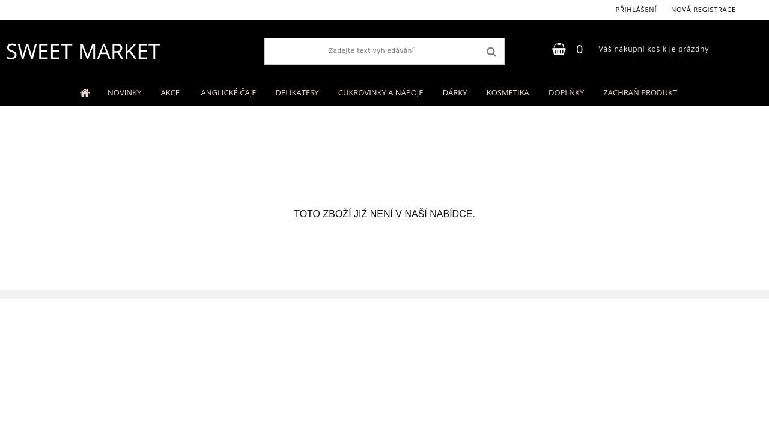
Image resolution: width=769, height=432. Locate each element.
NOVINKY (124, 92)
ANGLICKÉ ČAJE (229, 92)
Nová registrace (703, 9)
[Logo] (82, 51)
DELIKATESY (297, 92)
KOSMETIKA (508, 92)
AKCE (170, 92)
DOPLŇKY (566, 92)
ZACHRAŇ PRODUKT (640, 92)
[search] (491, 52)
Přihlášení (636, 9)
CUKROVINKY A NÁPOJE (381, 92)
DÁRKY (455, 92)
